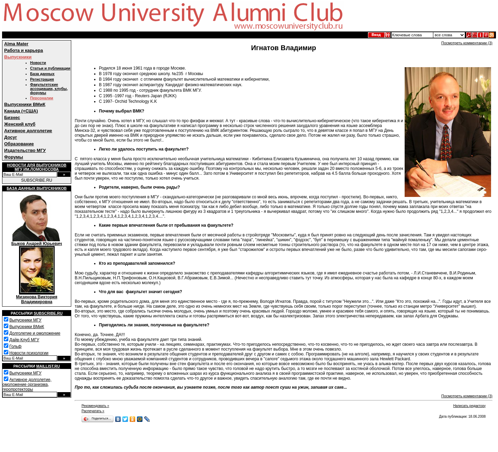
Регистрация (42, 79)
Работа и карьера (23, 50)
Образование (19, 143)
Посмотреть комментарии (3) (466, 43)
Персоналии (41, 98)
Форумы (13, 157)
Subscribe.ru (48, 313)
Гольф (15, 346)
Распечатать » (93, 411)
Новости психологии (28, 353)
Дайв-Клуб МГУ (24, 339)
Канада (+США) (21, 111)
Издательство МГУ (25, 150)
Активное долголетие (28, 130)
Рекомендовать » (95, 406)
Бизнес (12, 117)
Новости (38, 63)
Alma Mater (16, 43)
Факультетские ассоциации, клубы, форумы (49, 88)
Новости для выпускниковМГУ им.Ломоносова (36, 167)
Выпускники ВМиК (24, 104)
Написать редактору (469, 406)
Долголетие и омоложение (34, 333)
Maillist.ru (48, 366)
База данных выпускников (36, 188)
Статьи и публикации (50, 68)
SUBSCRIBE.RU (36, 180)
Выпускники (17, 57)
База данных (42, 74)
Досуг (10, 137)
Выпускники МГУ (25, 320)
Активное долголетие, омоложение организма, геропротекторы (27, 384)
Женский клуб (19, 124)
